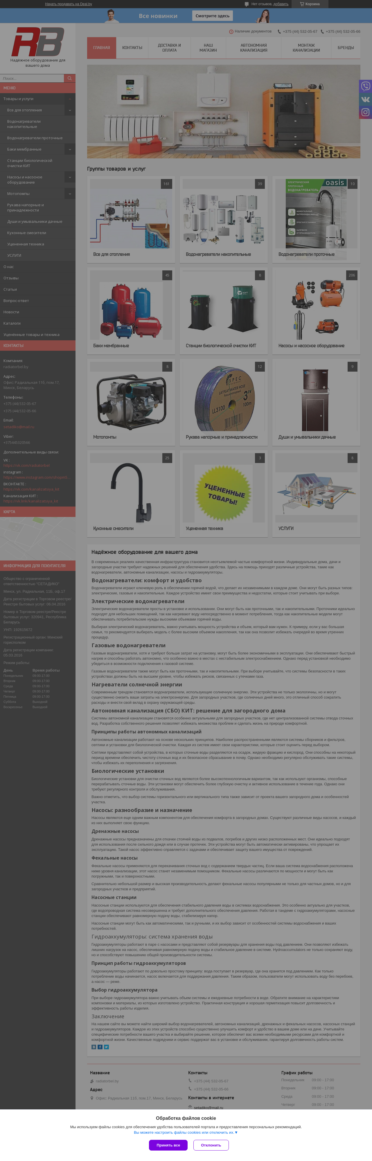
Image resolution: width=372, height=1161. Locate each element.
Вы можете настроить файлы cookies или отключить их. (184, 1132)
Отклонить (211, 1145)
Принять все (168, 1145)
